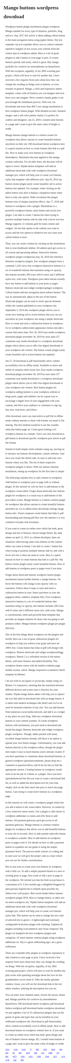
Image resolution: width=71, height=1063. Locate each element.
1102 (45, 1049)
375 (57, 1053)
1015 (7, 1049)
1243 (24, 1049)
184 (60, 1049)
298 (35, 1053)
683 (37, 1049)
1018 (53, 1049)
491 (6, 1053)
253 (42, 1053)
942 (6, 1056)
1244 (47, 1056)
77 (31, 1049)
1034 (28, 1053)
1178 (7, 1060)
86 (14, 1053)
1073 (15, 1056)
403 (20, 1053)
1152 (63, 1056)
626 (14, 1060)
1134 (15, 1049)
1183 (23, 1056)
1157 (55, 1056)
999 (22, 1060)
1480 (50, 1053)
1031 (31, 1056)
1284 (39, 1056)
